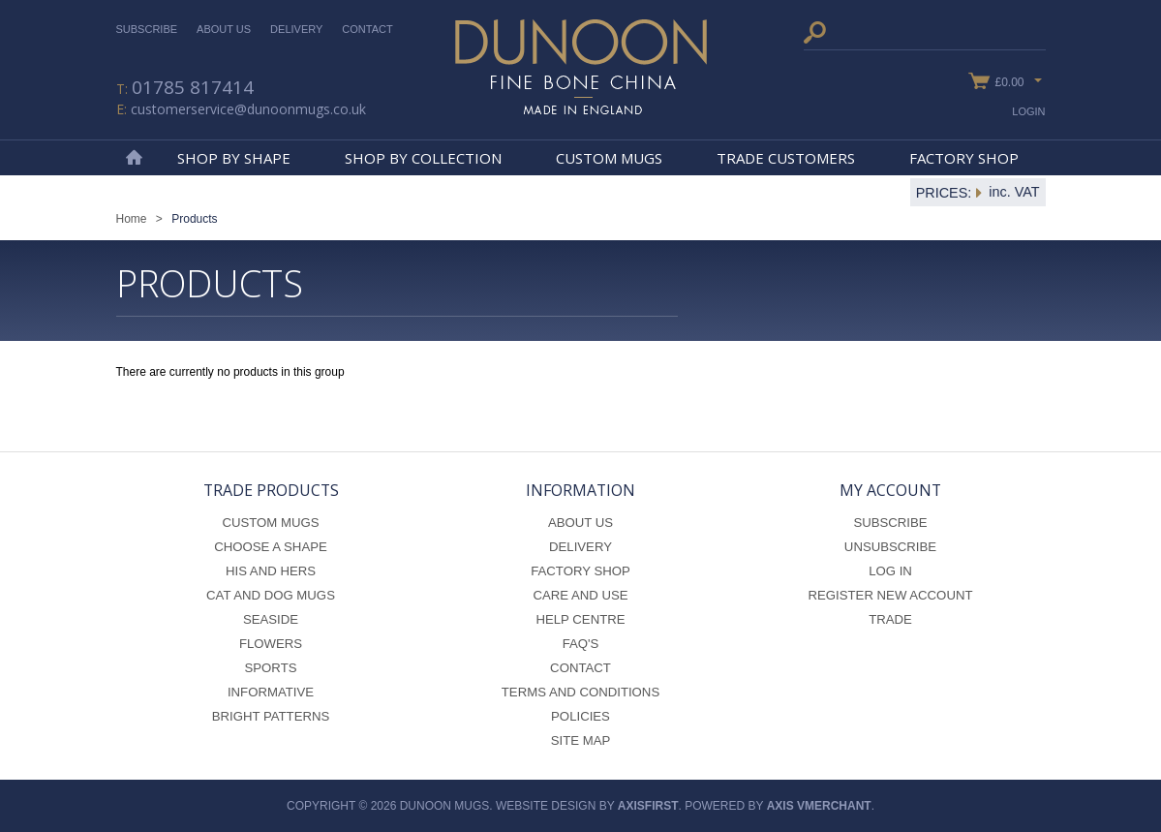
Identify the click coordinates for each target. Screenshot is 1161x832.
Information (580, 490)
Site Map (581, 740)
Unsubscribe (890, 546)
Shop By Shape (233, 158)
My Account (890, 490)
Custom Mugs (609, 158)
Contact (367, 29)
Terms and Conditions (580, 692)
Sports (271, 668)
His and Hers (271, 571)
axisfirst (648, 806)
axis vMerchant (819, 806)
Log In (890, 571)
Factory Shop (964, 158)
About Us (224, 29)
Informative (271, 692)
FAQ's (581, 643)
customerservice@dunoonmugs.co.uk (248, 109)
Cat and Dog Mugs (270, 595)
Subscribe (147, 29)
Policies (580, 716)
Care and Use (580, 595)
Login (1028, 111)
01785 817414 (193, 87)
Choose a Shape (270, 546)
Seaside (270, 619)
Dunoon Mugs (581, 66)
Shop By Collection (423, 158)
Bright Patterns (271, 716)
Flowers (270, 643)
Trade (890, 619)
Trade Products (271, 490)
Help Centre (580, 619)
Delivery (296, 29)
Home (133, 157)
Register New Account (891, 595)
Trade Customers (786, 158)
